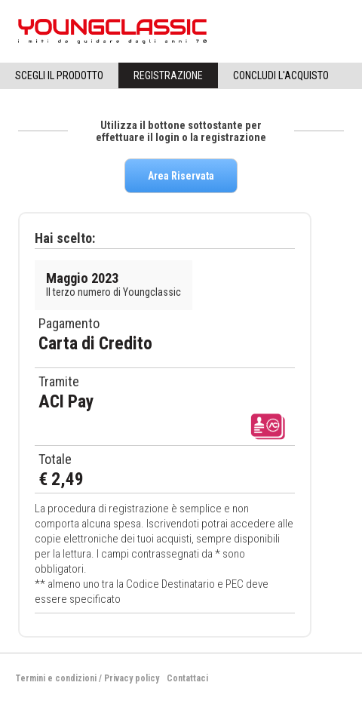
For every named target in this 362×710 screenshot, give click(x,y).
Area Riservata (181, 176)
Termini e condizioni (56, 678)
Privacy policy (131, 678)
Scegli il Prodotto (59, 75)
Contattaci (187, 678)
